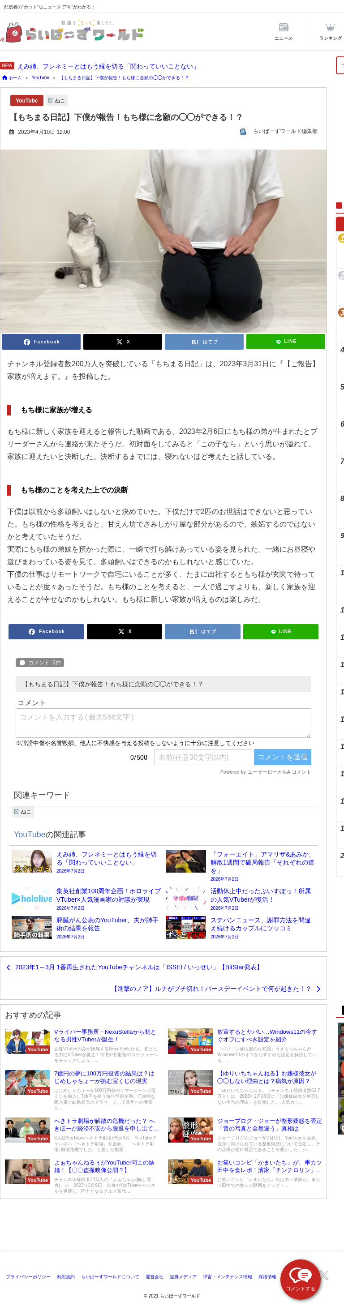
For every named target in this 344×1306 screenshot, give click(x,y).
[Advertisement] (172, 1227)
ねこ (60, 101)
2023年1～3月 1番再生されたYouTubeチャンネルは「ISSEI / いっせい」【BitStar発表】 (139, 967)
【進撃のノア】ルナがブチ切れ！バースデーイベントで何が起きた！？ (211, 988)
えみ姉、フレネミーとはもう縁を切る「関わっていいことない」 (108, 66)
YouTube (27, 101)
